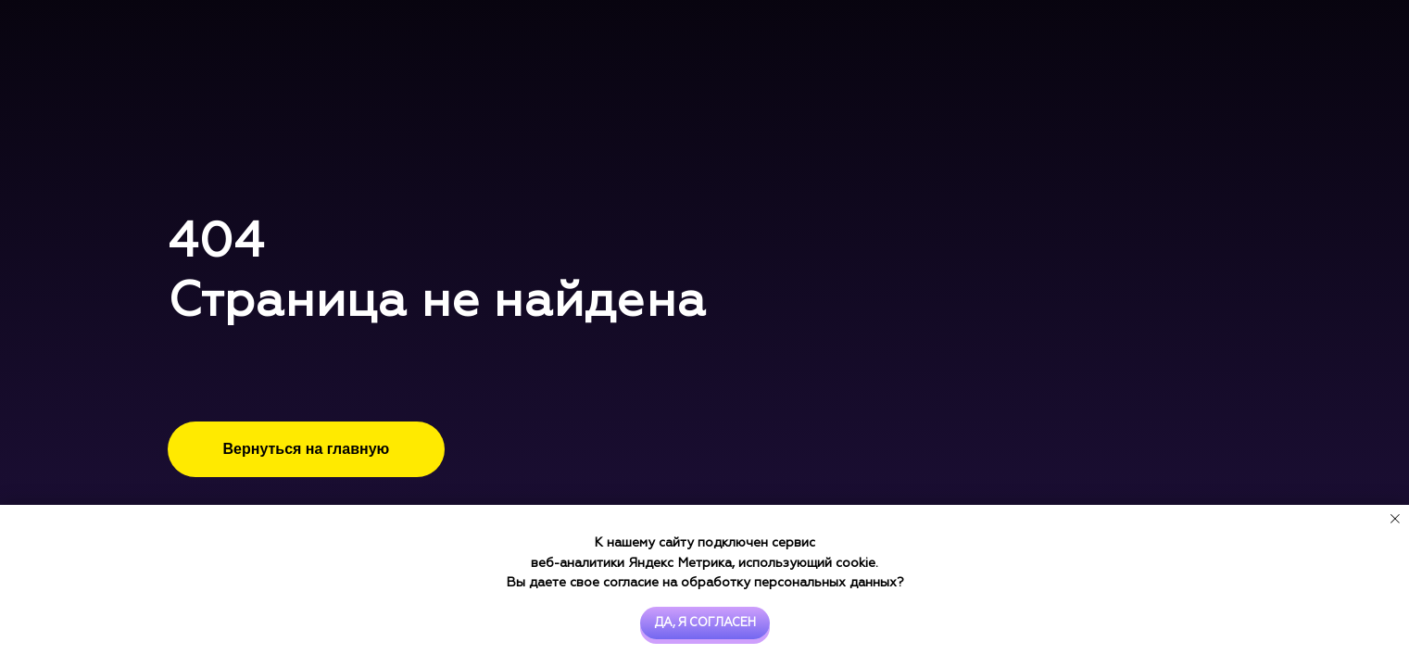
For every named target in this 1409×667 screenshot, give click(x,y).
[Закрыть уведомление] (1395, 519)
